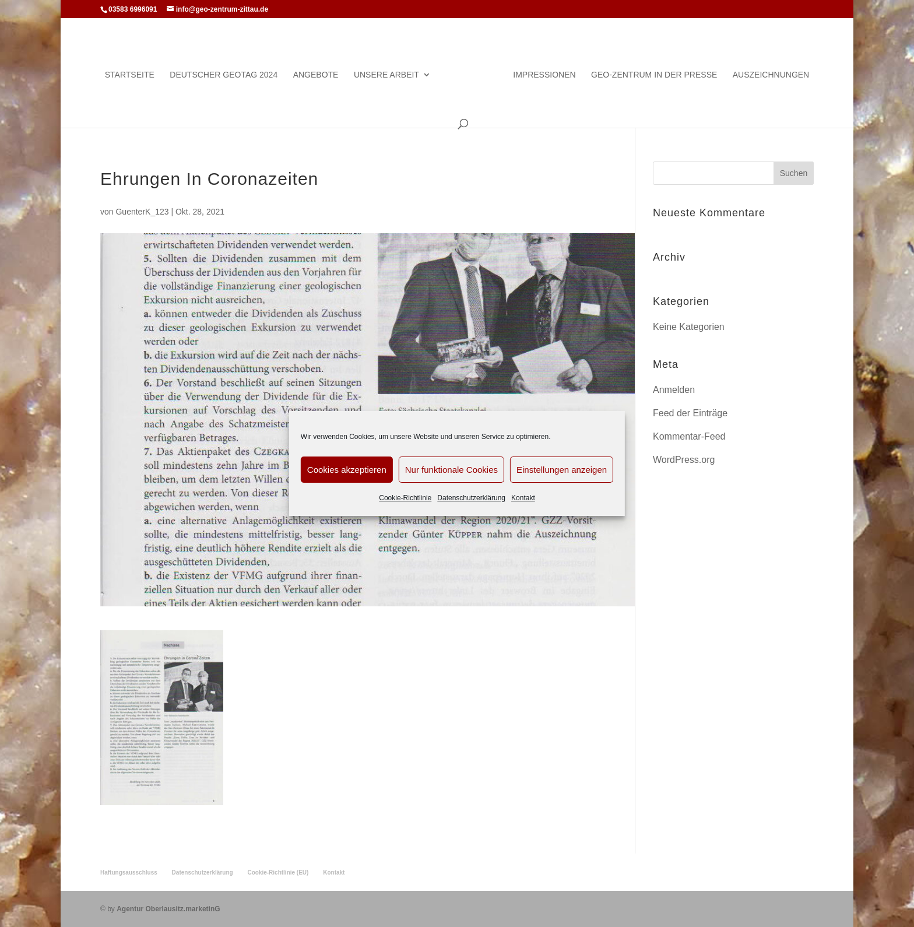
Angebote (316, 75)
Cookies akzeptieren (346, 470)
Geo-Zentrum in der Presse (654, 75)
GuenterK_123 (141, 211)
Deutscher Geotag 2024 (223, 75)
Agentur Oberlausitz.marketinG (168, 909)
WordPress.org (684, 460)
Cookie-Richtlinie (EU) (277, 872)
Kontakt (523, 498)
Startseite (129, 75)
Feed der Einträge (690, 413)
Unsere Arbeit (386, 75)
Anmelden (674, 390)
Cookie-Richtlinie (405, 498)
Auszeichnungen (771, 75)
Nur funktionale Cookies (451, 470)
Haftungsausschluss (128, 872)
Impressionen (544, 75)
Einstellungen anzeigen (561, 470)
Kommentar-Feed (689, 436)
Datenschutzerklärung (471, 498)
